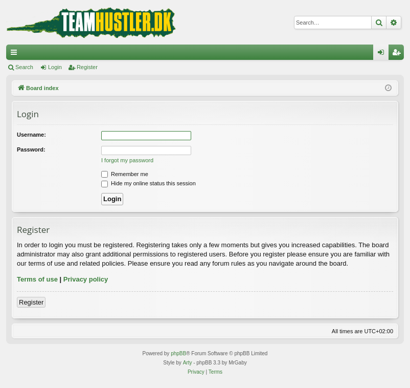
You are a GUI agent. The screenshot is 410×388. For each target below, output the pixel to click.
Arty (187, 362)
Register (87, 67)
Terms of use (37, 279)
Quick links (15, 54)
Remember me (124, 174)
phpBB (178, 353)
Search (24, 67)
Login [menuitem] (383, 54)
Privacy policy (85, 279)
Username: (31, 135)
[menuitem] (196, 372)
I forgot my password (127, 160)
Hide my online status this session (148, 183)
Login (55, 67)
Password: (31, 149)
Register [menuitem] (398, 54)
